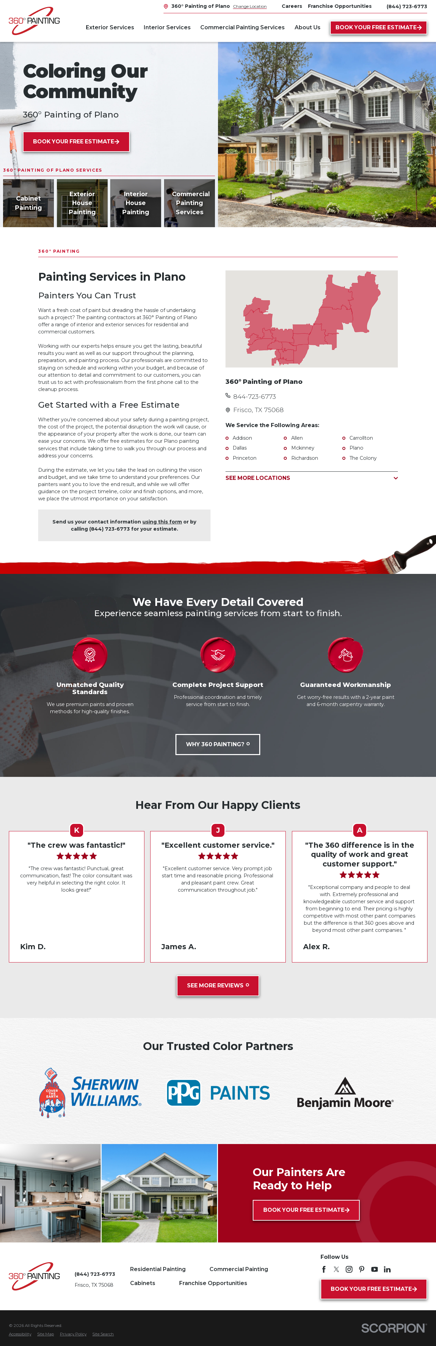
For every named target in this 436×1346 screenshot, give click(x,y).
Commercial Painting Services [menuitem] (242, 27)
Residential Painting (158, 1269)
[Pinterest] (361, 1269)
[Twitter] (336, 1269)
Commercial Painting (238, 1269)
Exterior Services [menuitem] (110, 27)
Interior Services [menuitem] (167, 27)
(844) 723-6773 (407, 6)
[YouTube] (374, 1269)
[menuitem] (20, 1334)
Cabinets (142, 1283)
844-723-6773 (254, 396)
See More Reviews (218, 985)
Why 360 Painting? (218, 744)
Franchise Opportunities (213, 1283)
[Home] (34, 21)
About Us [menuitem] (308, 27)
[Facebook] (324, 1269)
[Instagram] (349, 1269)
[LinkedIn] (387, 1269)
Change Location (250, 6)
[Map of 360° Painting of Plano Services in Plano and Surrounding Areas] (311, 318)
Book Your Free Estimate (379, 27)
